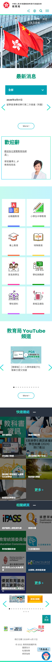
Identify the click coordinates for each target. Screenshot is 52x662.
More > (23, 127)
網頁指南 (26, 653)
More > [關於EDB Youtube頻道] (26, 395)
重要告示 (26, 647)
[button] (3, 41)
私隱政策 (26, 650)
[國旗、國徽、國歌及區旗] (26, 41)
